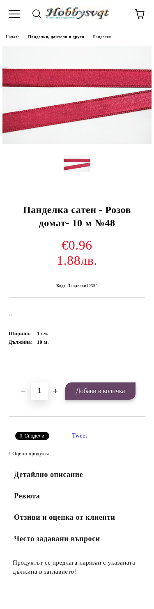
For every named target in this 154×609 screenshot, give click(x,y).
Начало (13, 37)
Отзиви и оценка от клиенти (64, 517)
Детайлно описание (48, 474)
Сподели (34, 436)
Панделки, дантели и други (56, 37)
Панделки (101, 37)
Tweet (79, 436)
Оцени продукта (31, 453)
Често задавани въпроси (57, 539)
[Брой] (39, 391)
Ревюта (27, 496)
